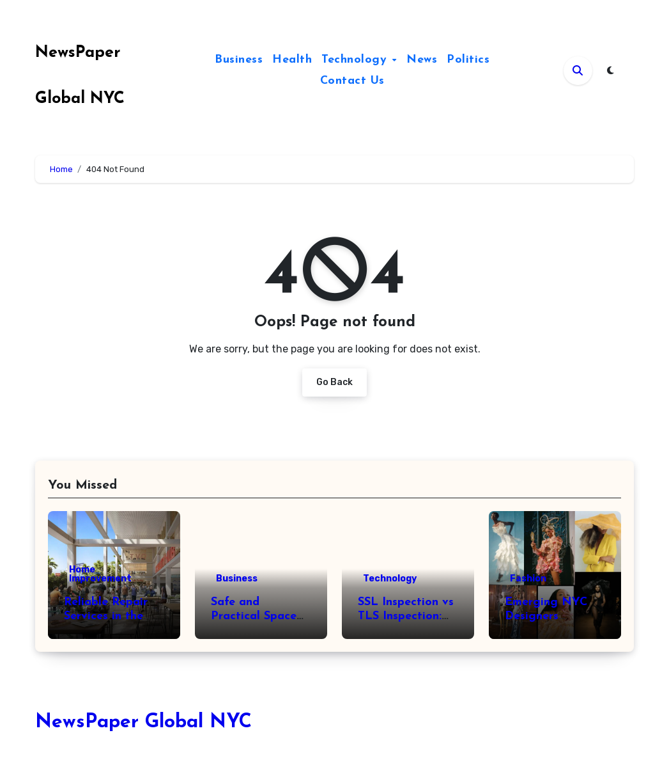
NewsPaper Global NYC (143, 722)
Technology (356, 60)
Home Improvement (100, 574)
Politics (468, 60)
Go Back (334, 382)
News (421, 60)
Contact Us (352, 81)
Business (239, 60)
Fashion (528, 578)
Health (292, 60)
